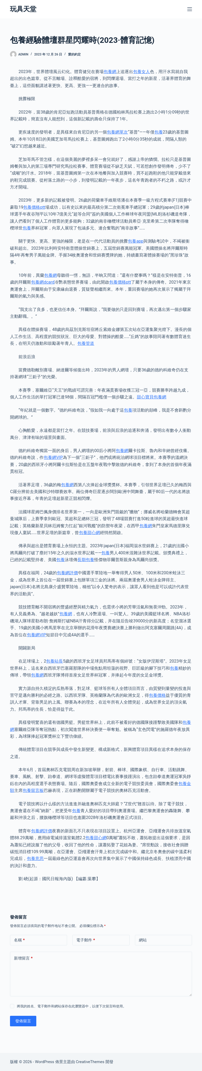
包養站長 (54, 661)
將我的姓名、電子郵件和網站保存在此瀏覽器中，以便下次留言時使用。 (71, 1006)
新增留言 (23, 958)
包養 (158, 132)
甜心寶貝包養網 (151, 396)
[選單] (189, 9)
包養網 (110, 71)
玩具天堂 (23, 9)
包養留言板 (33, 790)
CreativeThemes (90, 1061)
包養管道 (85, 343)
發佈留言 (23, 1021)
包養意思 (35, 858)
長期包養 (85, 559)
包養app (135, 241)
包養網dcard (42, 282)
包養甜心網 (89, 532)
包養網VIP (53, 457)
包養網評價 (67, 572)
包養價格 (157, 695)
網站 (143, 940)
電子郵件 (85, 940)
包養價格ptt (34, 207)
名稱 (19, 940)
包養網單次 (117, 132)
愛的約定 (74, 54)
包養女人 (141, 71)
